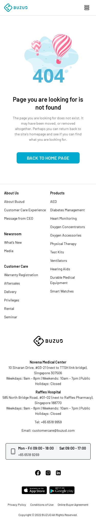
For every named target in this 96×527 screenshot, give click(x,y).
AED (53, 201)
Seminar (10, 317)
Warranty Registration (21, 275)
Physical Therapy (63, 243)
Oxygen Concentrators (67, 227)
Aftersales (12, 283)
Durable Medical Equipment (62, 280)
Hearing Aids (60, 269)
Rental (9, 308)
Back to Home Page (48, 158)
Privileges (11, 300)
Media (8, 251)
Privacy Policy (17, 504)
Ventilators (58, 260)
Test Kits (57, 252)
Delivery (10, 291)
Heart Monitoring (63, 218)
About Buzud (14, 201)
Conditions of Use (42, 504)
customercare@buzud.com (53, 430)
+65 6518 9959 (51, 422)
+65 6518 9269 (28, 454)
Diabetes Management (67, 210)
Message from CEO (18, 218)
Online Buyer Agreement (73, 504)
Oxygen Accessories (65, 235)
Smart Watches (62, 291)
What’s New (13, 242)
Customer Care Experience (25, 210)
